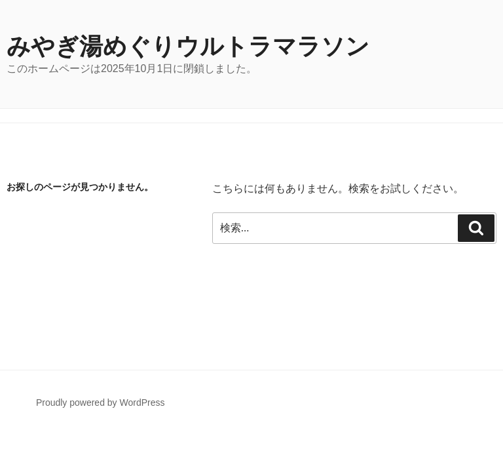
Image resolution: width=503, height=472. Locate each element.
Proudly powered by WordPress (100, 402)
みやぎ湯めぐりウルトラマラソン (188, 46)
